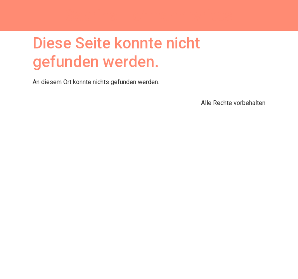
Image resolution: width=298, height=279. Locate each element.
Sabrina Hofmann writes (149, 15)
